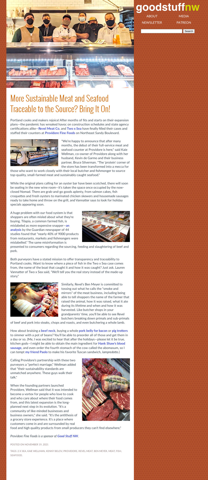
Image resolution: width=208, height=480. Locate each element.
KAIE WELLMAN (36, 451)
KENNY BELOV (54, 451)
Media (184, 16)
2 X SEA (22, 451)
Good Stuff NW (67, 436)
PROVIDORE (70, 451)
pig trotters (120, 330)
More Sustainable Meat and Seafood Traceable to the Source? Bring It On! (60, 103)
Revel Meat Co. (49, 128)
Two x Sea (74, 128)
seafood (16, 455)
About (151, 16)
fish (118, 451)
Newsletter (152, 22)
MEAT (111, 451)
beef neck (48, 330)
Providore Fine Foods (60, 133)
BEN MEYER (100, 451)
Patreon (184, 22)
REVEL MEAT (85, 451)
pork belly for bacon (93, 330)
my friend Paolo (36, 352)
